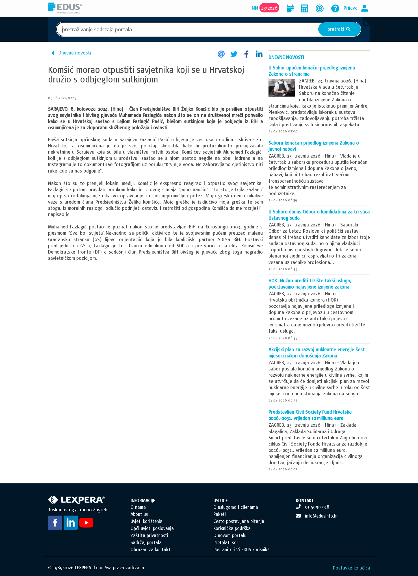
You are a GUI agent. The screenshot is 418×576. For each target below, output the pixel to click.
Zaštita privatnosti (149, 535)
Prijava (351, 8)
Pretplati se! (225, 542)
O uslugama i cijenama (235, 507)
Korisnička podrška (232, 528)
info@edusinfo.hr (321, 516)
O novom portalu (229, 535)
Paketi (219, 514)
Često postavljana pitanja (238, 521)
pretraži (339, 29)
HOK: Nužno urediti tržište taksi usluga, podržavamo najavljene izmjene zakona (309, 284)
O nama (138, 507)
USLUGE (220, 500)
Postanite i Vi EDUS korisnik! (241, 549)
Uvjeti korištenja (147, 521)
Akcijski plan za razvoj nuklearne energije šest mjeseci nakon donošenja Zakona (316, 352)
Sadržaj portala (146, 542)
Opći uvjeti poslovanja (152, 528)
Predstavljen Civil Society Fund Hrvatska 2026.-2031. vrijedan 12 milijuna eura (310, 415)
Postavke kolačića (351, 568)
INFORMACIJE (143, 500)
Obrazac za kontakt (150, 549)
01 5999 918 (317, 507)
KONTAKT (305, 500)
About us (139, 514)
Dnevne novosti (75, 53)
